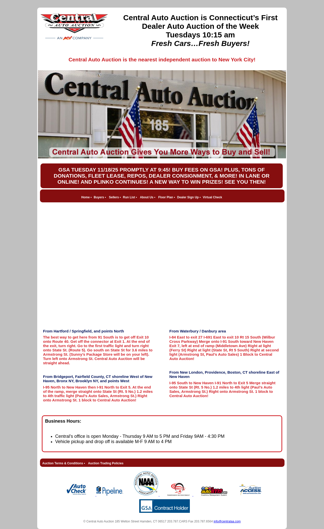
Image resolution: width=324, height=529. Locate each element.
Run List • (130, 197)
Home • (86, 197)
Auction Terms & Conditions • (63, 463)
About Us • (147, 197)
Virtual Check (212, 197)
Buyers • (100, 197)
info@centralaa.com (227, 521)
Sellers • (115, 197)
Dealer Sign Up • (189, 197)
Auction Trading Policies (106, 463)
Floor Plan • (166, 197)
